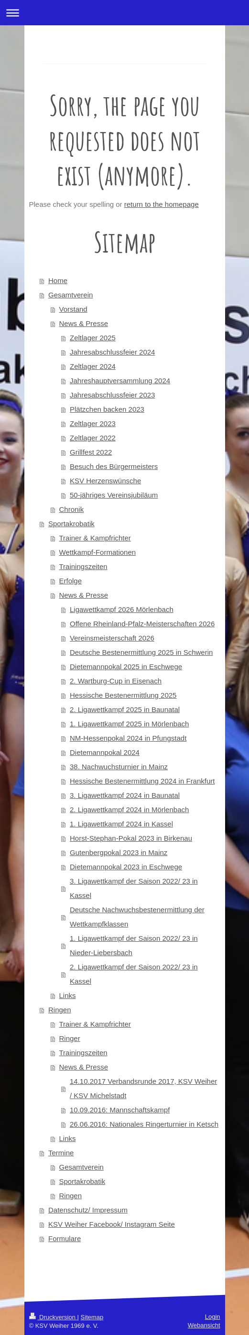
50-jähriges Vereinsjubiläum (114, 495)
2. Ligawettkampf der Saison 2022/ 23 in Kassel (134, 974)
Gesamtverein (70, 295)
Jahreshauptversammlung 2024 (120, 381)
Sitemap (92, 1317)
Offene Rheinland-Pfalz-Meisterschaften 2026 (142, 624)
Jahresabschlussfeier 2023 (112, 395)
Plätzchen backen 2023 (107, 409)
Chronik (71, 509)
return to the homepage (161, 204)
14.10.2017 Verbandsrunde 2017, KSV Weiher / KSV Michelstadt (143, 1088)
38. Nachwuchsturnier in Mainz (119, 767)
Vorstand (73, 309)
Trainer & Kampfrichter (95, 538)
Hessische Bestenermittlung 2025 (123, 695)
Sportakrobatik (71, 524)
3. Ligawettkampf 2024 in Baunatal (125, 795)
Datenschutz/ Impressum (88, 1210)
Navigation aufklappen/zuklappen (124, 12)
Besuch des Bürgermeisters (114, 466)
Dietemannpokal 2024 (105, 752)
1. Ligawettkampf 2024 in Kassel (121, 824)
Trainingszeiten (83, 566)
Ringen (59, 1010)
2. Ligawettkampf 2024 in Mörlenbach (129, 809)
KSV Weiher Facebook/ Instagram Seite (111, 1224)
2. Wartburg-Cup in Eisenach (116, 681)
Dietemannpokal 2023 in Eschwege (126, 867)
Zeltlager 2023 (93, 423)
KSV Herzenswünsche (105, 481)
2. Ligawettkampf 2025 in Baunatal (125, 709)
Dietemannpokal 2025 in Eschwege (126, 666)
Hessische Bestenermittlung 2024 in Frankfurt (142, 781)
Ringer (69, 1038)
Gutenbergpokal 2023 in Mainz (118, 852)
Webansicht (204, 1325)
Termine (61, 1153)
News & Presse (83, 323)
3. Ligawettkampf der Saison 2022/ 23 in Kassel (134, 888)
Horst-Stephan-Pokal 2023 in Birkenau (131, 838)
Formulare (64, 1238)
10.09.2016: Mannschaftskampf (120, 1110)
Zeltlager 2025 (93, 338)
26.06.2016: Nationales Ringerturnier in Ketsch (144, 1124)
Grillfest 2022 (91, 452)
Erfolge (70, 581)
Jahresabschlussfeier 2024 (112, 352)
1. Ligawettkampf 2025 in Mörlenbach (129, 724)
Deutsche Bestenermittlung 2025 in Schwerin (141, 652)
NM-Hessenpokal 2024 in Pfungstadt (128, 738)
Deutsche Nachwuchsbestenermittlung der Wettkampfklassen (137, 917)
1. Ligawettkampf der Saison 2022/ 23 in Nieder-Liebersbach (134, 945)
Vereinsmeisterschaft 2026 (112, 638)
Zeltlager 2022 (93, 438)
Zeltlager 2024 (93, 366)
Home (57, 280)
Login (212, 1316)
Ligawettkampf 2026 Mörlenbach (121, 609)
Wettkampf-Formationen (97, 552)
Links (67, 995)
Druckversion (53, 1317)
